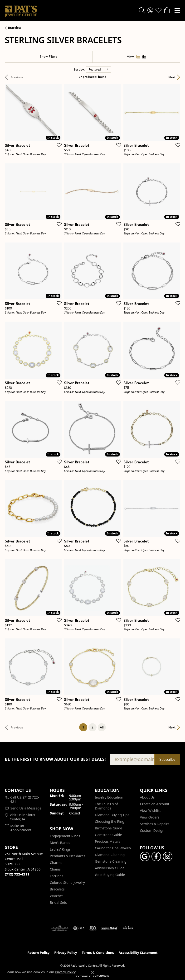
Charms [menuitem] (56, 862)
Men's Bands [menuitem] (60, 842)
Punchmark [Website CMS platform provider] (101, 975)
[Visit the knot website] (128, 928)
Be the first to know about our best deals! (55, 759)
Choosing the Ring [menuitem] (109, 821)
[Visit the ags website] (59, 928)
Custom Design (152, 830)
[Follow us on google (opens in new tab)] (145, 856)
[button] (142, 10)
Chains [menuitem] (55, 869)
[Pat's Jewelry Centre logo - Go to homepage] (20, 10)
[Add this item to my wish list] (58, 145)
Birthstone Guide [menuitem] (108, 828)
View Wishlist (150, 810)
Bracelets (14, 28)
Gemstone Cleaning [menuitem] (111, 861)
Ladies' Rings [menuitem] (60, 849)
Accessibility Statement (138, 952)
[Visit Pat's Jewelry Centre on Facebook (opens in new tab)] (156, 856)
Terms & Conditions (98, 952)
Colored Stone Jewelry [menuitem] (67, 882)
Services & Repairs (154, 824)
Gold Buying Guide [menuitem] (110, 874)
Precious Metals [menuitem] (107, 841)
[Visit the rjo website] (93, 928)
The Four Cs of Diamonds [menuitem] (106, 806)
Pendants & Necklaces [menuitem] (67, 856)
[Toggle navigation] (177, 10)
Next (171, 77)
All (102, 727)
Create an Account (154, 804)
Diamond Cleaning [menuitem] (110, 854)
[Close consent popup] (92, 972)
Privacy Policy (65, 952)
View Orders (150, 817)
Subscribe (167, 759)
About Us (147, 797)
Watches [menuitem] (56, 896)
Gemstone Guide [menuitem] (108, 835)
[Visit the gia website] (79, 928)
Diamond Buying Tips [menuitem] (112, 815)
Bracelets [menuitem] (57, 889)
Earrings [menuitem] (56, 876)
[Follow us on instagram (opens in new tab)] (167, 856)
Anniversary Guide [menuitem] (109, 868)
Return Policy (39, 952)
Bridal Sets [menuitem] (58, 902)
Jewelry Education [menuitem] (109, 797)
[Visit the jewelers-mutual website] (109, 928)
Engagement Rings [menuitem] (65, 836)
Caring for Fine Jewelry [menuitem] (113, 848)
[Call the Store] (17, 874)
